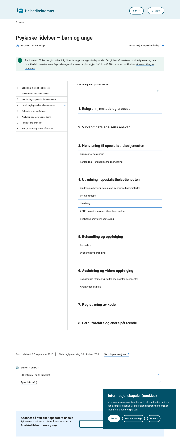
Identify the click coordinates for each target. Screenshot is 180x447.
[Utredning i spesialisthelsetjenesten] (65, 105)
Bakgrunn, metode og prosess (33, 87)
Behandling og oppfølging (31, 111)
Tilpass (154, 418)
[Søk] (159, 91)
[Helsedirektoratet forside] (37, 10)
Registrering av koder (29, 122)
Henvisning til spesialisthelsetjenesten (37, 99)
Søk (135, 10)
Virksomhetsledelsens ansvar (33, 93)
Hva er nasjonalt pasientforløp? (145, 45)
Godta (114, 418)
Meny (157, 10)
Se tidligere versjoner (115, 354)
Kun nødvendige (133, 418)
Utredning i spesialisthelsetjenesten (36, 105)
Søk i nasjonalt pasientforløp (93, 84)
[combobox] (120, 91)
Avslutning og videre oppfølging (34, 117)
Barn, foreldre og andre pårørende (35, 128)
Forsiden (20, 22)
